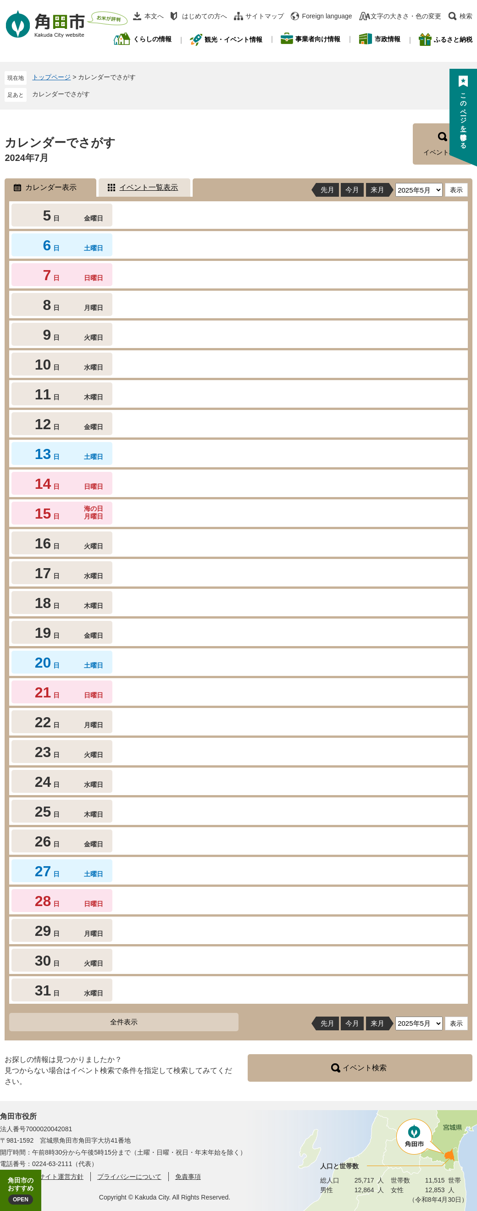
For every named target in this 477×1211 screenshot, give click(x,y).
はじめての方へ (204, 16)
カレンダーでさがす (61, 94)
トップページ (51, 77)
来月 (377, 190)
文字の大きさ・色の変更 (406, 16)
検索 (466, 16)
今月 (352, 190)
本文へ (154, 16)
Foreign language (327, 16)
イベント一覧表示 (148, 187)
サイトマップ (264, 16)
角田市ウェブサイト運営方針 (41, 1176)
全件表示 (124, 1022)
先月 (327, 190)
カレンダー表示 (51, 187)
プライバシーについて (129, 1176)
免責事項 (188, 1176)
